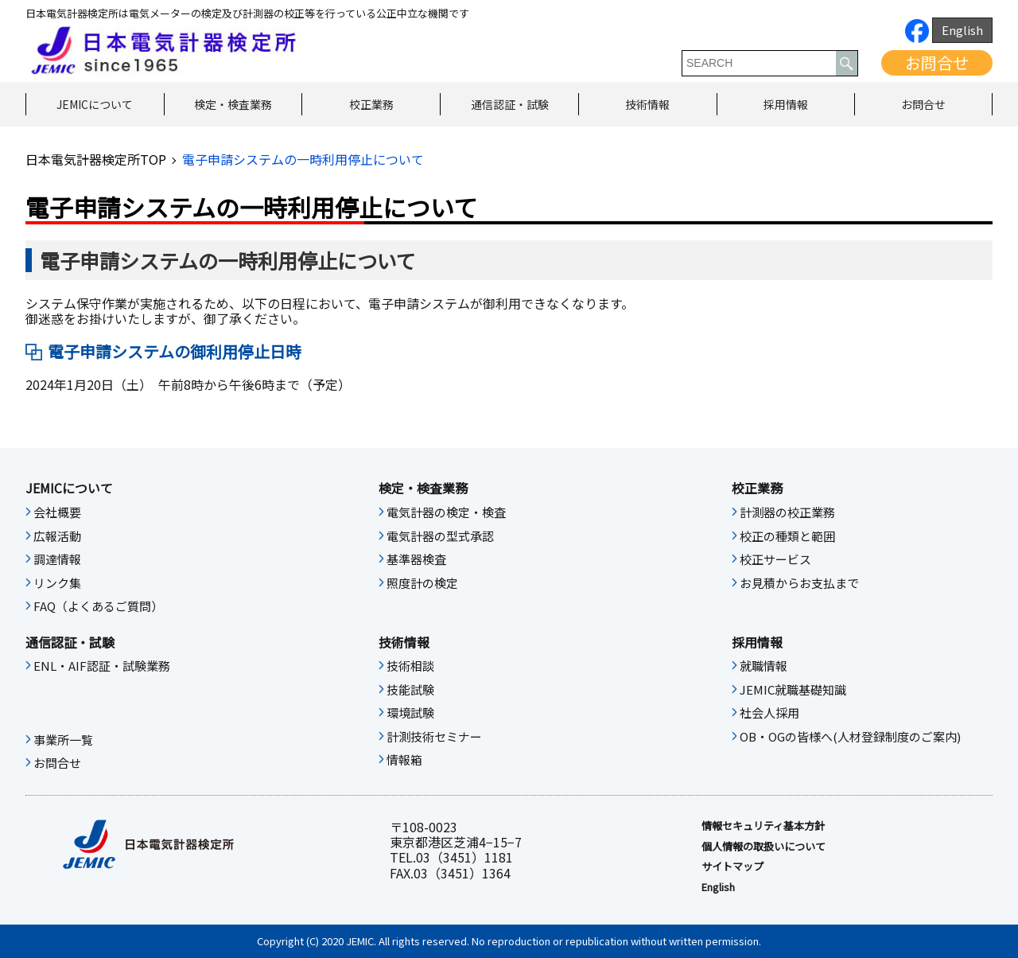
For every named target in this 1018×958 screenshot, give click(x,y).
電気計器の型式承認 (440, 536)
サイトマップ (732, 866)
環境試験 (410, 713)
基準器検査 (416, 559)
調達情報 (57, 559)
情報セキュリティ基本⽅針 (763, 826)
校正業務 (371, 104)
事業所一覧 (63, 740)
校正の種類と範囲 (787, 536)
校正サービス (775, 559)
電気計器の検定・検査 (446, 512)
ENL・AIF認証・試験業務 (101, 666)
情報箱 (404, 760)
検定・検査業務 (233, 104)
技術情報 (647, 104)
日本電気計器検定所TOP (95, 159)
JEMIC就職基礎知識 (793, 690)
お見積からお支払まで (799, 583)
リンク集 (57, 583)
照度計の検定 (422, 583)
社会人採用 (769, 713)
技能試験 (410, 690)
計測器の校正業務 (787, 512)
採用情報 (786, 104)
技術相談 (410, 666)
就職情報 (763, 666)
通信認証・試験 (510, 104)
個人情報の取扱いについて (763, 846)
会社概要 (57, 512)
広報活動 (57, 536)
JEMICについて (94, 104)
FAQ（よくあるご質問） (98, 606)
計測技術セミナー (434, 737)
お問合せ (937, 62)
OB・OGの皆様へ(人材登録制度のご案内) (850, 737)
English (962, 29)
